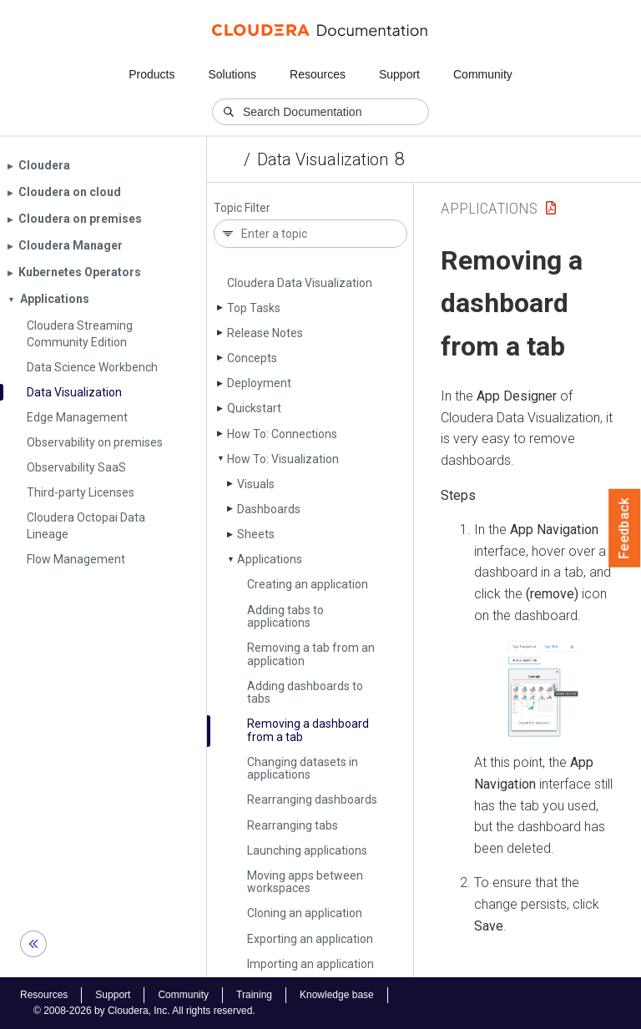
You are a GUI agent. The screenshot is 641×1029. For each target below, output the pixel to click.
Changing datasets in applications (302, 768)
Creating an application (307, 584)
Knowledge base (337, 995)
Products (151, 74)
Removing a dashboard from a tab (308, 730)
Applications (269, 559)
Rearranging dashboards (312, 799)
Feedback (625, 528)
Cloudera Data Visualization (299, 283)
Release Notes (265, 333)
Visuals (256, 484)
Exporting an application (310, 939)
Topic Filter (242, 208)
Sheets (256, 534)
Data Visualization (322, 159)
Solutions (232, 74)
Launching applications (307, 850)
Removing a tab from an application (311, 654)
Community (482, 74)
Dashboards (268, 509)
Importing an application (310, 964)
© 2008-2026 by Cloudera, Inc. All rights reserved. (144, 1010)
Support (399, 74)
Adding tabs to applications (285, 616)
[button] (544, 689)
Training (254, 995)
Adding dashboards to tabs (305, 692)
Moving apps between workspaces (305, 882)
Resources (318, 74)
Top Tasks (253, 308)
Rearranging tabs (292, 825)
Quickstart (254, 408)
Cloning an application (304, 913)
